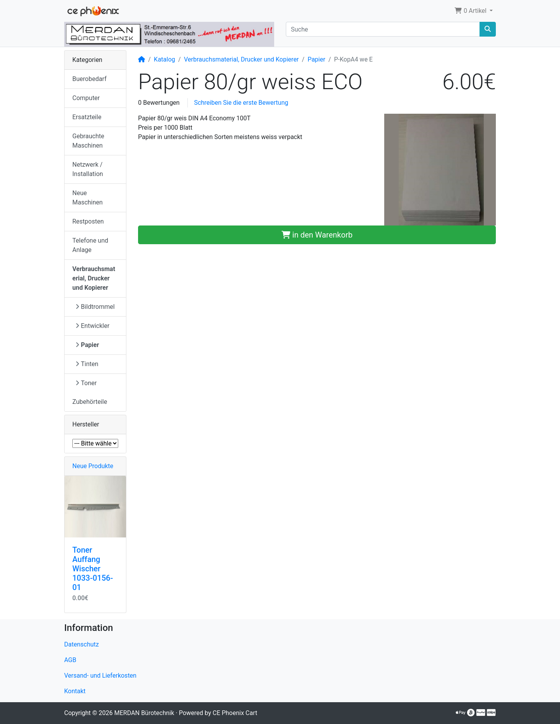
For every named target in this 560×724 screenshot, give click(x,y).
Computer (86, 98)
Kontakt (75, 691)
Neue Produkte (92, 466)
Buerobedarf (89, 79)
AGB (70, 660)
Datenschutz (81, 644)
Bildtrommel (95, 306)
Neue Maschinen (87, 197)
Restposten (88, 221)
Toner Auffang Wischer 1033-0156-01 (92, 568)
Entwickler (92, 325)
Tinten (86, 364)
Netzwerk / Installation (87, 169)
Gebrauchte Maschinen (88, 140)
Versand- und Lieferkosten (100, 675)
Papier (317, 59)
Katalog (164, 59)
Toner (86, 383)
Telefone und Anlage (90, 245)
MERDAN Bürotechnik (144, 713)
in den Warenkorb (317, 235)
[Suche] (383, 29)
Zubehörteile (89, 401)
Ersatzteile (87, 117)
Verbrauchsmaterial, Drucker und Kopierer (241, 59)
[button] (473, 11)
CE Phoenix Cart (235, 713)
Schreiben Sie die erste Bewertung (241, 102)
